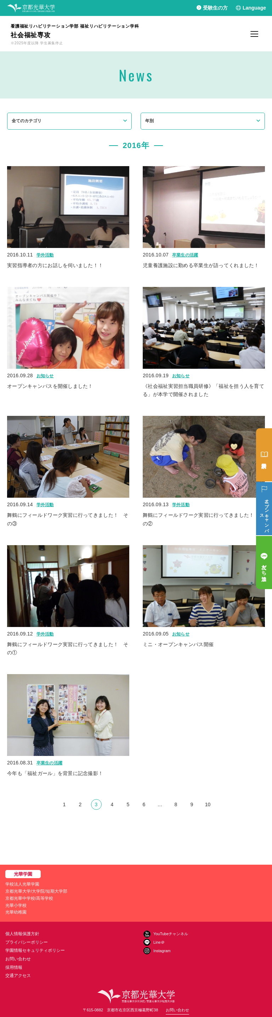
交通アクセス (18, 975)
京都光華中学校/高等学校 (29, 898)
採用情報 (13, 967)
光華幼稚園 (16, 912)
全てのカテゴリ (26, 120)
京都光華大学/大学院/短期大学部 (36, 891)
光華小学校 (16, 905)
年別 (149, 120)
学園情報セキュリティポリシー (35, 950)
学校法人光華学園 (22, 884)
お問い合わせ (18, 958)
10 (208, 804)
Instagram (162, 951)
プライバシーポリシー (26, 942)
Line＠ (159, 942)
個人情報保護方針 (22, 933)
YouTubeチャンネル (170, 934)
